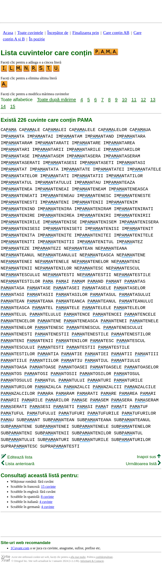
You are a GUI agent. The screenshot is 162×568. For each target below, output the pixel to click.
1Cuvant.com (20, 548)
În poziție (37, 39)
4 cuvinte (45, 502)
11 (133, 99)
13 (152, 99)
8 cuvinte (47, 497)
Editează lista (16, 457)
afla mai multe (77, 557)
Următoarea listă (143, 463)
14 (3, 106)
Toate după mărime (56, 99)
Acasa (8, 32)
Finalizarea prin (85, 32)
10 (124, 99)
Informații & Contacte (92, 561)
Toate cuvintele (30, 32)
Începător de (57, 32)
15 (12, 106)
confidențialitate (104, 557)
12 (143, 99)
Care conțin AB (116, 32)
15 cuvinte (48, 486)
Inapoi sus (149, 456)
